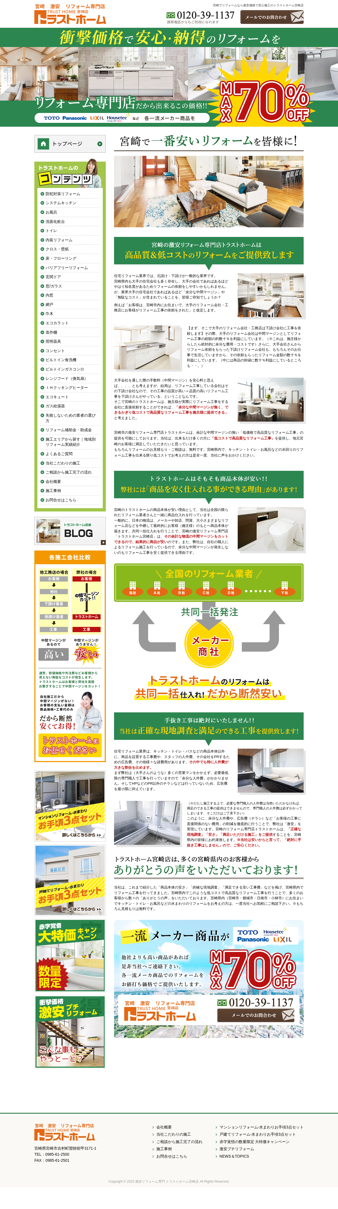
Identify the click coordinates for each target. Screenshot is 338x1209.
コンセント (55, 350)
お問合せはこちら (61, 500)
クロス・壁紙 (57, 249)
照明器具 (53, 341)
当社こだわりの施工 (63, 463)
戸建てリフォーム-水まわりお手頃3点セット (258, 1134)
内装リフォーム (59, 240)
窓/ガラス (54, 286)
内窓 (49, 295)
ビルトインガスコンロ (65, 369)
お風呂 (51, 212)
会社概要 (53, 481)
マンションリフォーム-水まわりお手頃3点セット (262, 1127)
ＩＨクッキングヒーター (67, 387)
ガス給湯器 (55, 406)
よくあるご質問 (59, 454)
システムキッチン (61, 203)
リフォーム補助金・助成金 (69, 430)
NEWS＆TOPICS (234, 1156)
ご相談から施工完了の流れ (69, 472)
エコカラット (57, 323)
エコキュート (57, 397)
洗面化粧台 (55, 221)
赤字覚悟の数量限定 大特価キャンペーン (255, 1141)
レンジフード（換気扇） (67, 378)
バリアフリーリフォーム (67, 267)
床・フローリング (61, 258)
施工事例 (53, 490)
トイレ (51, 230)
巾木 (49, 313)
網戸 (49, 304)
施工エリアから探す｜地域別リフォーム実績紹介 (71, 442)
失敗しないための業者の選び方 (71, 418)
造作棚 (51, 332)
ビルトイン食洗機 (61, 360)
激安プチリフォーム (237, 1149)
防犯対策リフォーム (63, 194)
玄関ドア (53, 277)
